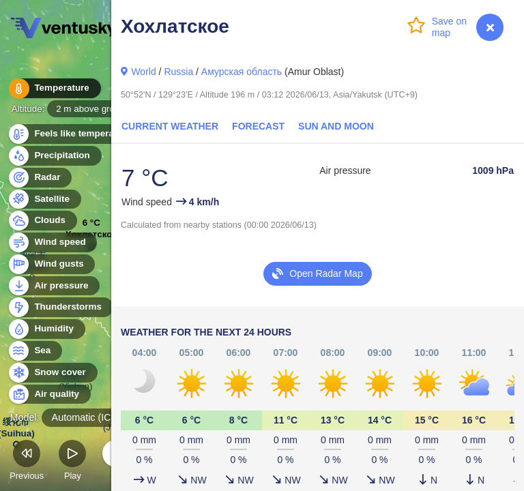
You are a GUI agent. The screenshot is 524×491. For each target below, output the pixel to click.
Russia (178, 71)
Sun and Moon (336, 126)
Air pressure (53, 286)
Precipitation (54, 156)
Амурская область (241, 71)
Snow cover (52, 373)
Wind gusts (51, 264)
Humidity (46, 329)
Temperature (53, 88)
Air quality (48, 394)
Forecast (258, 126)
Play (72, 462)
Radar (39, 178)
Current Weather (169, 126)
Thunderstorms (60, 307)
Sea (34, 351)
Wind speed (52, 242)
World (143, 71)
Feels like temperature (74, 134)
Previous (27, 462)
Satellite (44, 199)
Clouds (42, 220)
